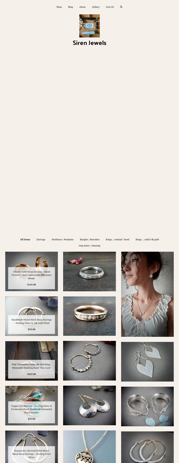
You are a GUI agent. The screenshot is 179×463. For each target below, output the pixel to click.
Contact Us (31, 457)
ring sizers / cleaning (89, 67)
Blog (70, 6)
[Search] (121, 7)
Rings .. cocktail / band (117, 61)
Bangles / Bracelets (90, 61)
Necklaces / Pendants (63, 61)
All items (25, 61)
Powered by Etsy (147, 442)
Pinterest (89, 438)
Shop (59, 6)
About (82, 6)
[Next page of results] (113, 405)
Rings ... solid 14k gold (147, 61)
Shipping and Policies (31, 452)
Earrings (41, 61)
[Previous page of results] (66, 405)
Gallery (96, 6)
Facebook (89, 433)
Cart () (110, 6)
